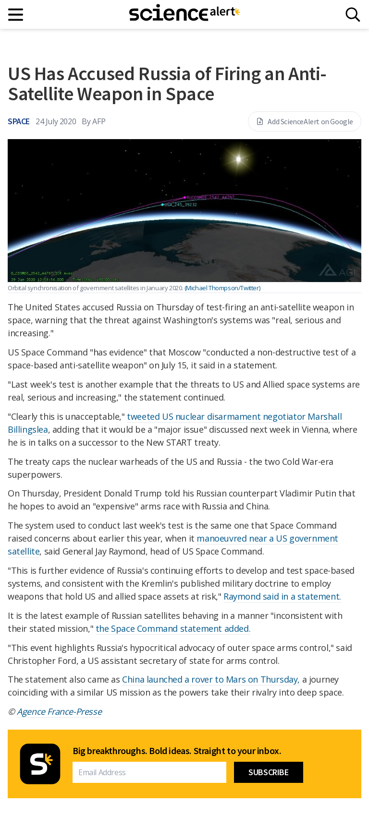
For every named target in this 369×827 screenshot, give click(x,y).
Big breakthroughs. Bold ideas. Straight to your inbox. (177, 750)
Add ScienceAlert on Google (304, 121)
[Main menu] (16, 14)
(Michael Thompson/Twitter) (222, 288)
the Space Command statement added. (173, 628)
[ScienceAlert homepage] (184, 14)
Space (19, 121)
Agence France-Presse (59, 711)
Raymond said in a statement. (282, 596)
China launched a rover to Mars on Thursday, (211, 679)
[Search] (352, 14)
